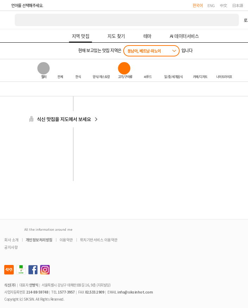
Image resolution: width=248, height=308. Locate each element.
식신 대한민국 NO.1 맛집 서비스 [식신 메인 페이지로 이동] (8, 20)
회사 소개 (11, 239)
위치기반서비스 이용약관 (99, 239)
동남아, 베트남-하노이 (144, 51)
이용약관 (66, 239)
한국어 (198, 5)
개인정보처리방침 (39, 239)
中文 (223, 5)
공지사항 (11, 247)
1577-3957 (66, 292)
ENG (211, 5)
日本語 (237, 5)
